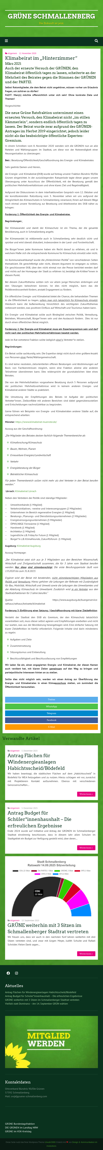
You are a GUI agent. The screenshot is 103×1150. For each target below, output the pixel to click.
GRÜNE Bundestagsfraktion (20, 1123)
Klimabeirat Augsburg (29, 545)
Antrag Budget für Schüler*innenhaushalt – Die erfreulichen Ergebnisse (40, 819)
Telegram (51, 713)
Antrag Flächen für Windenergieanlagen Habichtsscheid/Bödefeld (36, 762)
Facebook (51, 720)
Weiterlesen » (86, 794)
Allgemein (12, 53)
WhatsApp (51, 706)
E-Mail (51, 727)
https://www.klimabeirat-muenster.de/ (36, 421)
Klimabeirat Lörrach (25, 491)
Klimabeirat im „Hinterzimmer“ (41, 58)
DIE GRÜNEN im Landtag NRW (21, 1127)
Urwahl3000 (50, 1142)
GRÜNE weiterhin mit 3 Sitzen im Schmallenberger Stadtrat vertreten (42, 999)
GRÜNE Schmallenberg (51, 16)
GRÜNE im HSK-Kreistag (18, 1131)
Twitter (51, 699)
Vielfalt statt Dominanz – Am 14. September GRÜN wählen (36, 1003)
